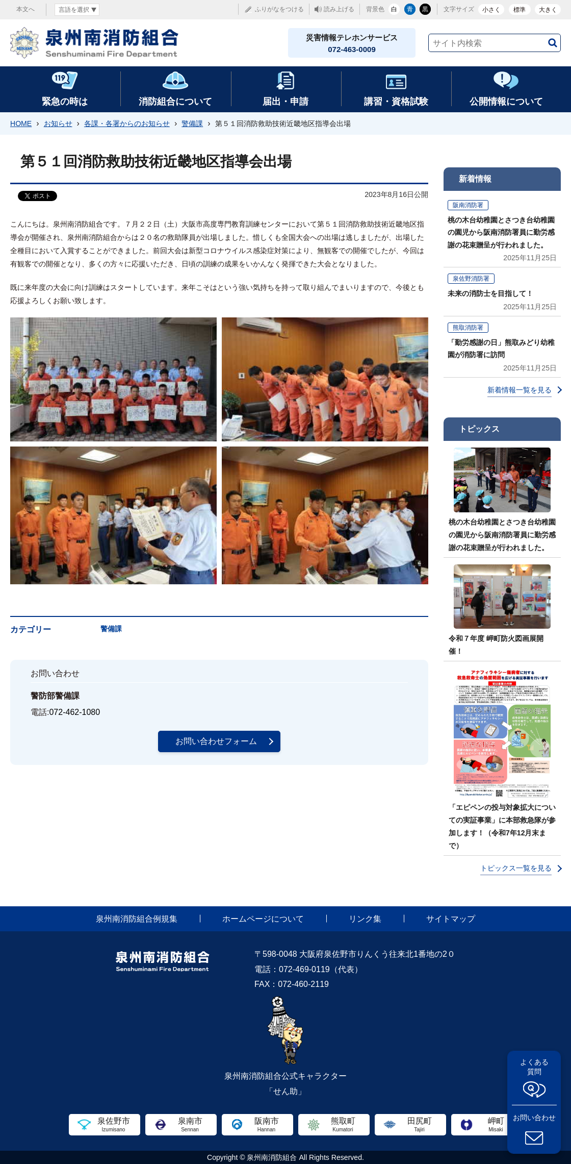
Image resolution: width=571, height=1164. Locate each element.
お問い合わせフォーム (216, 741)
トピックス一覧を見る (516, 868)
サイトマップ (450, 918)
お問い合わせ (534, 1117)
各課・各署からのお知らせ (127, 123)
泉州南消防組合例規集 (136, 918)
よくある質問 (534, 1067)
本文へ (25, 9)
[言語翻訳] (77, 9)
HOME (21, 123)
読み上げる (339, 9)
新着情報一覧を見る (519, 390)
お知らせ (58, 123)
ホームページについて (263, 918)
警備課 (192, 123)
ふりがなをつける (279, 9)
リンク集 (365, 918)
